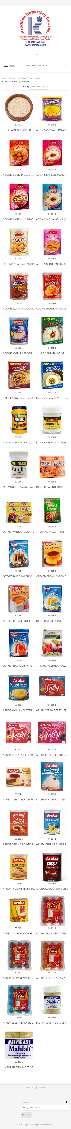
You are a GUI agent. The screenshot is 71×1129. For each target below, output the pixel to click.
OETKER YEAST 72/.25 (52, 531)
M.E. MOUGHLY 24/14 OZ (19, 398)
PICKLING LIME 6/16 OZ (52, 665)
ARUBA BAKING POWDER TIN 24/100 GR (26, 844)
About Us (42, 1088)
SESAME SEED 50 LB (19, 130)
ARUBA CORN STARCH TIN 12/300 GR (24, 933)
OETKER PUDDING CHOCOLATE (21, 576)
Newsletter (25, 1103)
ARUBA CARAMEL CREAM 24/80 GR (23, 799)
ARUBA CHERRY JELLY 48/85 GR (22, 755)
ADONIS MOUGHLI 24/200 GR (20, 219)
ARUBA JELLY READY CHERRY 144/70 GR (27, 978)
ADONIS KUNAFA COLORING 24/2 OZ (24, 308)
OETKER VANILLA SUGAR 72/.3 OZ (22, 531)
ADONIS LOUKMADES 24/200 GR (22, 174)
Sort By (26, 86)
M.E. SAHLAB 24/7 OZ (52, 353)
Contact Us (29, 1088)
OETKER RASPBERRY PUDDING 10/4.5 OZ (27, 665)
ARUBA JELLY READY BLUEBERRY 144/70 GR (29, 1022)
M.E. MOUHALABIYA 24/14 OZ (53, 398)
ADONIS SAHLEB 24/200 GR (52, 174)
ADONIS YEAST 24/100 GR (19, 264)
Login (36, 55)
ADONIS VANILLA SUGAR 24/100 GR (23, 353)
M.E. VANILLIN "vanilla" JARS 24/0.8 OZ (25, 487)
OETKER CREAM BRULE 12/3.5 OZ (22, 621)
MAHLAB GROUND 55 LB (18, 1067)
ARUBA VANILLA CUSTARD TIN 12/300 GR (27, 710)
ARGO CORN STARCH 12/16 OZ (20, 442)
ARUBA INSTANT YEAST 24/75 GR (22, 888)
